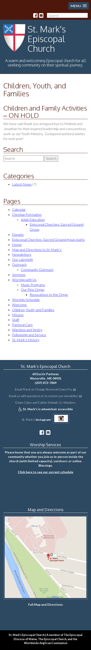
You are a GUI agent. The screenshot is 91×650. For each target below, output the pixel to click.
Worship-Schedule (26, 299)
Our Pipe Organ (32, 289)
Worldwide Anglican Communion (45, 643)
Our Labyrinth (22, 259)
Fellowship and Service (29, 335)
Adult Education (33, 219)
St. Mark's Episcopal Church (46, 38)
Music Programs (33, 285)
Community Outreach (37, 269)
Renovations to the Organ (49, 294)
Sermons (18, 274)
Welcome (19, 305)
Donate (18, 234)
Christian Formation (27, 214)
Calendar (19, 209)
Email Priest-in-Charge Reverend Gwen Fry (43, 389)
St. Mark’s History (25, 340)
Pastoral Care (22, 324)
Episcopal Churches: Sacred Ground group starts (48, 239)
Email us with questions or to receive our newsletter (43, 396)
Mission (18, 315)
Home (17, 244)
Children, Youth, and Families (34, 89)
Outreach (19, 264)
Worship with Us (24, 280)
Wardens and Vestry (27, 330)
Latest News (22, 184)
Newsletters (21, 254)
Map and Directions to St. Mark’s (37, 249)
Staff (15, 319)
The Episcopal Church (52, 639)
